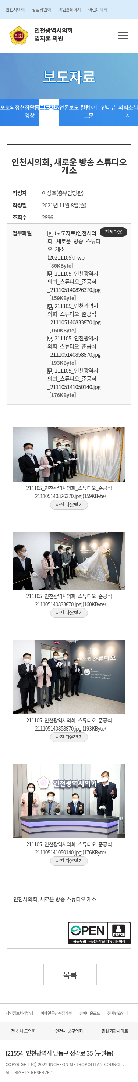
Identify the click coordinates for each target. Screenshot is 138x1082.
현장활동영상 (29, 111)
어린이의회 (97, 9)
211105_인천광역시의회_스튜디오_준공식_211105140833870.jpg (73, 314)
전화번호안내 (117, 1013)
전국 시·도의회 (23, 1031)
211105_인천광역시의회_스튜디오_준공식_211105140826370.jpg (73, 281)
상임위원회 (41, 9)
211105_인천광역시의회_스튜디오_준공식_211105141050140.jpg (73, 378)
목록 (70, 974)
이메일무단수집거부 (55, 1013)
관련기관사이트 (115, 1031)
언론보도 (69, 107)
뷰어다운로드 (89, 1013)
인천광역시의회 (53, 34)
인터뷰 (108, 107)
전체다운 (114, 231)
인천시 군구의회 (69, 1031)
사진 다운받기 (68, 504)
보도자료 (49, 107)
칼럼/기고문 (88, 111)
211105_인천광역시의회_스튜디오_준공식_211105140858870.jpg (73, 346)
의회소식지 (128, 111)
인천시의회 (15, 9)
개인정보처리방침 (19, 1013)
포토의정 (10, 107)
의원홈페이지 (69, 9)
